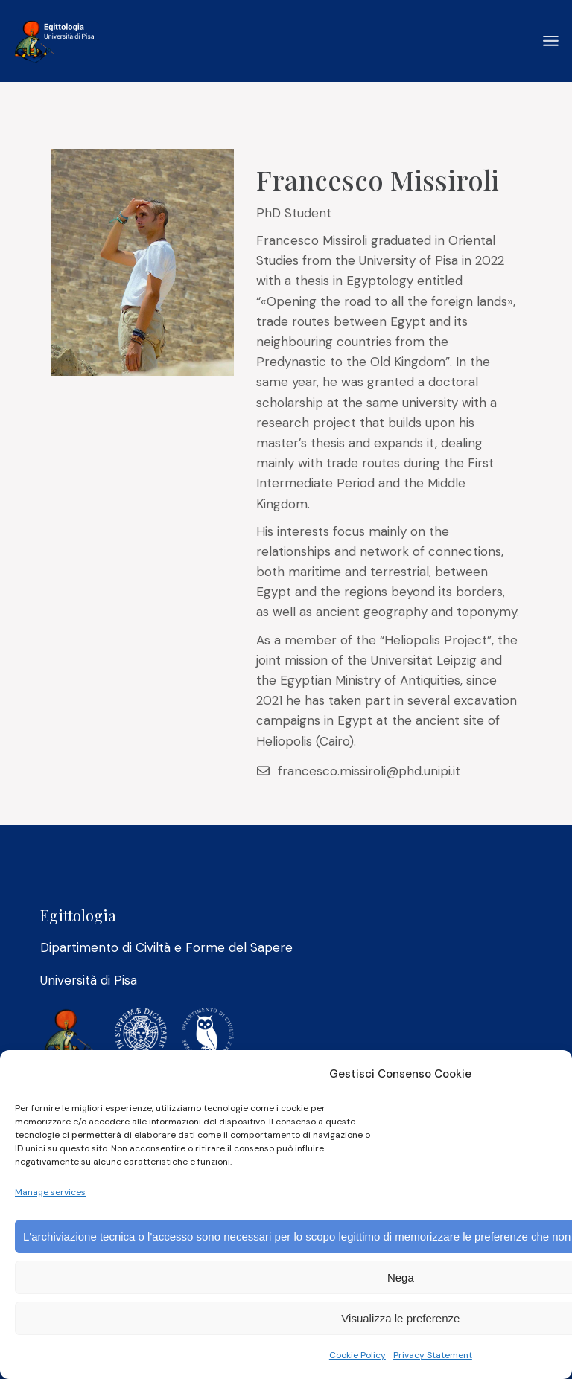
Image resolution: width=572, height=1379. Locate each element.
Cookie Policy (357, 1355)
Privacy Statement (432, 1355)
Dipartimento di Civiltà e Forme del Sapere (166, 947)
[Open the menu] (551, 40)
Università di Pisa (88, 980)
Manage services (50, 1192)
